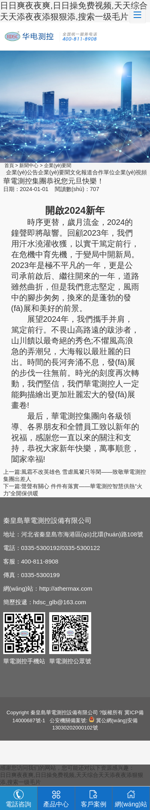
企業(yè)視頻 (131, 172)
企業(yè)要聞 (57, 165)
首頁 (9, 165)
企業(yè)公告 (22, 172)
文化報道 (81, 172)
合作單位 (103, 172)
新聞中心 (28, 165)
